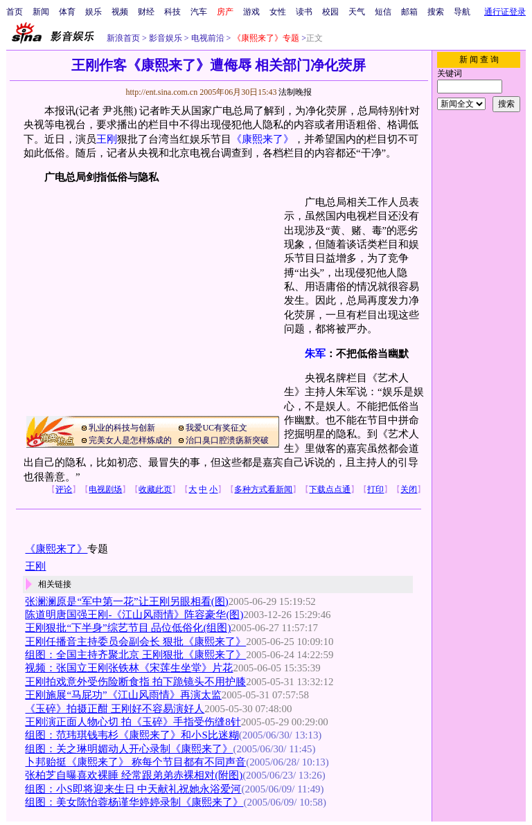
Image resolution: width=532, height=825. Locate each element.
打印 (375, 489)
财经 (146, 12)
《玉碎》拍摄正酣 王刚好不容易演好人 (114, 708)
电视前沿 (206, 38)
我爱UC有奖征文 (216, 428)
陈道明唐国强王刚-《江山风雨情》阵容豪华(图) (134, 614)
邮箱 (409, 12)
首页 (14, 12)
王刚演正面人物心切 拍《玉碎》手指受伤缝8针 (132, 721)
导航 (462, 12)
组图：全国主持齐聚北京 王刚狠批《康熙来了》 (135, 654)
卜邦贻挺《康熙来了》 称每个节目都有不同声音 (135, 762)
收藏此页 (155, 489)
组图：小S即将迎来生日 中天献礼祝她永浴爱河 (133, 789)
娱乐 (93, 12)
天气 (356, 12)
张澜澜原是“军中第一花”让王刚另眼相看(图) (126, 601)
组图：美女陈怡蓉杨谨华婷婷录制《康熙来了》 (134, 802)
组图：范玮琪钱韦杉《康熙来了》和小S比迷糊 (131, 735)
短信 (383, 12)
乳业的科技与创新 (122, 428)
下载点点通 (330, 489)
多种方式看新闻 (263, 489)
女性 (277, 12)
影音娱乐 (165, 38)
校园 (330, 12)
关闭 (408, 489)
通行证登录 (505, 12)
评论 (63, 489)
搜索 (435, 12)
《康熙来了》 (262, 139)
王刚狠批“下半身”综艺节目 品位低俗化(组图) (128, 627)
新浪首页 (123, 38)
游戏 (251, 12)
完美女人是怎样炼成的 (130, 440)
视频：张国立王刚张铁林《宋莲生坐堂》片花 (129, 667)
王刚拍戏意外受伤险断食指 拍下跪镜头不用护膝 (135, 681)
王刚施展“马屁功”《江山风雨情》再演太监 (123, 694)
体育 (67, 12)
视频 (120, 12)
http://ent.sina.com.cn (162, 92)
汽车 (198, 12)
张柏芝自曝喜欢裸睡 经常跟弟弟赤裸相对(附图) (133, 775)
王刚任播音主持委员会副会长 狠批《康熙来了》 (135, 641)
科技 (172, 12)
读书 (304, 12)
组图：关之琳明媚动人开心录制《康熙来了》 (129, 748)
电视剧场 (105, 489)
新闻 (41, 12)
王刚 (106, 139)
